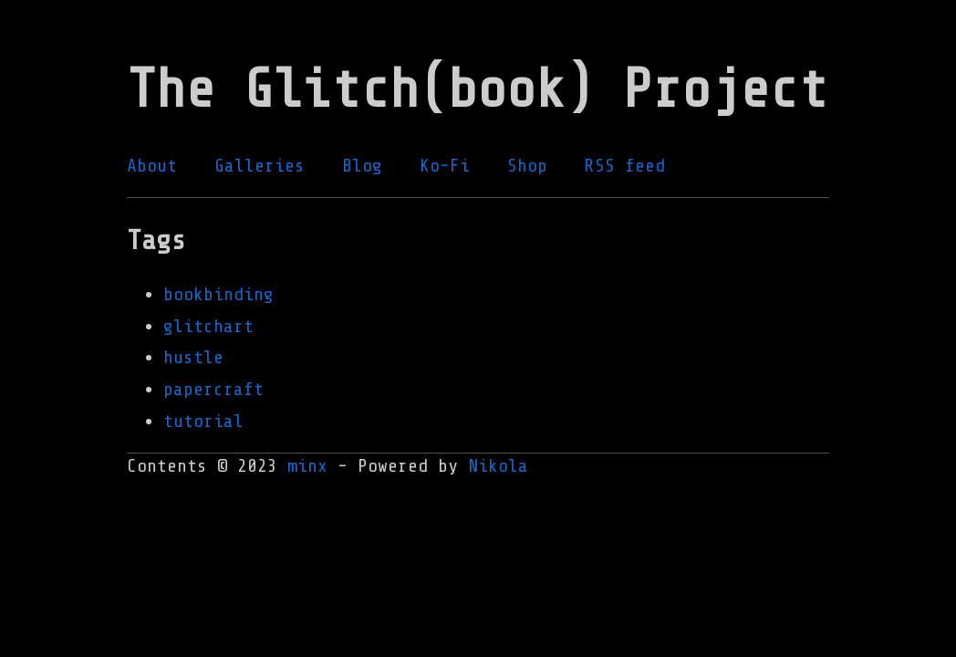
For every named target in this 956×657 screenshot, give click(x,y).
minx (307, 465)
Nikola (498, 465)
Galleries (259, 165)
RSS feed (625, 165)
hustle (193, 357)
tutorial (203, 421)
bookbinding (218, 294)
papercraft (213, 389)
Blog (362, 165)
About (152, 165)
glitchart (208, 326)
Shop (527, 165)
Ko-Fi (445, 165)
